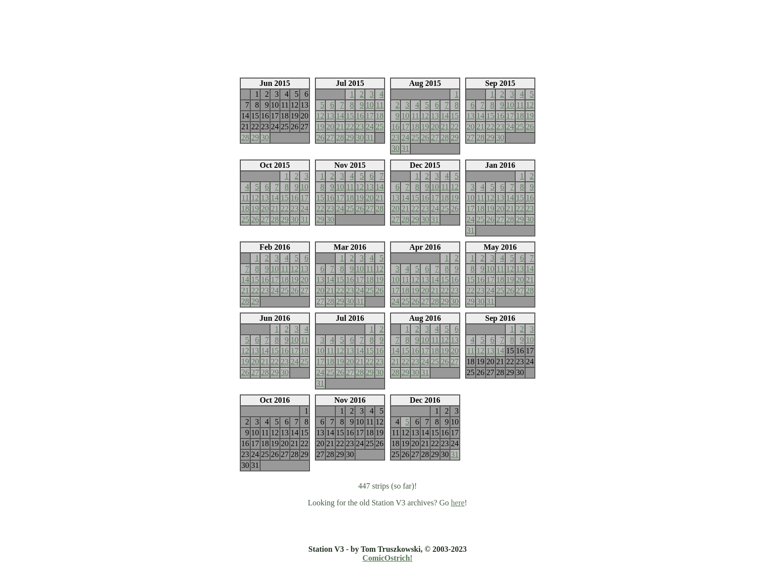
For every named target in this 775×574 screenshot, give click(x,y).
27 (330, 137)
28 (245, 137)
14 (340, 116)
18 (380, 116)
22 (350, 126)
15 (350, 116)
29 (255, 137)
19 (320, 126)
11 (380, 105)
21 (340, 126)
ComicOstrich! (387, 558)
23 (360, 126)
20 (330, 126)
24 (370, 126)
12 (320, 116)
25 (380, 126)
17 (370, 116)
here (458, 502)
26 (320, 137)
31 (370, 137)
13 (330, 116)
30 (265, 137)
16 (360, 116)
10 (370, 105)
